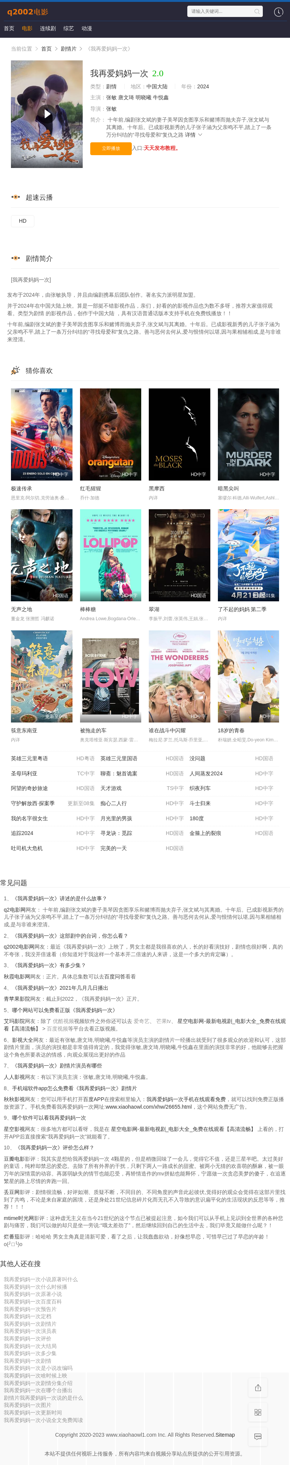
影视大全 (22, 1040)
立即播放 (111, 148)
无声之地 (21, 609)
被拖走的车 (93, 730)
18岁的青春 (231, 730)
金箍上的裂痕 (231, 833)
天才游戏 (142, 788)
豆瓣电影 (14, 1159)
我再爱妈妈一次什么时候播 (35, 1287)
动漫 (87, 28)
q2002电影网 (19, 947)
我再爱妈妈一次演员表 (30, 1331)
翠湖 (154, 609)
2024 (203, 86)
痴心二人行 (142, 803)
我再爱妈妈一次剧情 (27, 1361)
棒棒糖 (88, 609)
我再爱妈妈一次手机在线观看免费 (186, 1099)
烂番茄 (12, 1237)
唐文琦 (126, 97)
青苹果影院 (17, 999)
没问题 (231, 759)
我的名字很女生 (53, 819)
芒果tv (163, 1021)
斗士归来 (231, 803)
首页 (9, 28)
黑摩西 (157, 488)
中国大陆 (157, 86)
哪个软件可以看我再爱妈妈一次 (49, 1118)
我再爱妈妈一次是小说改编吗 (38, 1368)
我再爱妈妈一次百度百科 (33, 1302)
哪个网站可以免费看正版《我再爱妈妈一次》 (65, 1010)
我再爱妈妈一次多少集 (30, 1353)
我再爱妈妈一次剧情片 (30, 1324)
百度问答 (114, 977)
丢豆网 (12, 1192)
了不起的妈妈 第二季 (242, 609)
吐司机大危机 (53, 848)
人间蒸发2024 (231, 774)
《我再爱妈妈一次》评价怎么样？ (54, 1148)
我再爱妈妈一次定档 (27, 1316)
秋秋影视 (14, 1099)
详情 (194, 135)
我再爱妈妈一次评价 (27, 1339)
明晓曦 (143, 97)
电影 (27, 28)
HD (22, 221)
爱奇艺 (142, 1021)
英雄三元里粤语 (53, 759)
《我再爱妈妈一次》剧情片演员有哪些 (57, 1066)
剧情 (111, 86)
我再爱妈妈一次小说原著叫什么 (41, 1279)
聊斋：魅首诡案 (142, 774)
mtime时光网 (19, 1218)
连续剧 (48, 28)
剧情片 (69, 49)
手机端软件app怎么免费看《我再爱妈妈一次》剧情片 (74, 1088)
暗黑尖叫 (228, 488)
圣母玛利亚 (53, 774)
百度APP (93, 1099)
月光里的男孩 (142, 819)
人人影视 (14, 1077)
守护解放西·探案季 (53, 803)
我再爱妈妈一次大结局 (30, 1346)
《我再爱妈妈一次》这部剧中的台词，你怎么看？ (70, 936)
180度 (231, 819)
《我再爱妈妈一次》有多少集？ (49, 965)
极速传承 (21, 488)
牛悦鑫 (161, 97)
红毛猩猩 (90, 488)
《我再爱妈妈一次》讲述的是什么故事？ (59, 898)
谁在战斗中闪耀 (167, 730)
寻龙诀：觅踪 (142, 833)
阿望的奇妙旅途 (53, 788)
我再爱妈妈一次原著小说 (33, 1294)
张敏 (111, 97)
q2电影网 (15, 910)
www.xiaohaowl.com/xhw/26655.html (149, 1107)
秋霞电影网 (17, 977)
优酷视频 (63, 1021)
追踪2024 (53, 833)
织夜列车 (231, 788)
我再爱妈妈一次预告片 (30, 1309)
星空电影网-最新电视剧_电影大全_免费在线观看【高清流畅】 (183, 1129)
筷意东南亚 (24, 730)
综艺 (68, 28)
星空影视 (14, 1129)
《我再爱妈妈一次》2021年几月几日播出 (60, 988)
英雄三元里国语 (142, 759)
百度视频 (57, 1029)
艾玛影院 (14, 1021)
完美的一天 (142, 848)
